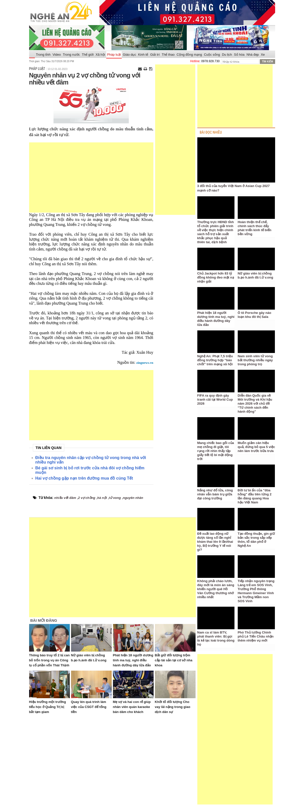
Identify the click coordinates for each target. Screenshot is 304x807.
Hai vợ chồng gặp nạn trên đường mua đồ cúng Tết (84, 478)
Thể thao (168, 54)
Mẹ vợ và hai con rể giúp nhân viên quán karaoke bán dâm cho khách (132, 707)
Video (56, 54)
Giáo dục (129, 54)
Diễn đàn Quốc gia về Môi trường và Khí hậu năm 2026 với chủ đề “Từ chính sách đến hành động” (255, 403)
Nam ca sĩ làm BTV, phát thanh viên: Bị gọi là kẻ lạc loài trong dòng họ (215, 638)
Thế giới (88, 54)
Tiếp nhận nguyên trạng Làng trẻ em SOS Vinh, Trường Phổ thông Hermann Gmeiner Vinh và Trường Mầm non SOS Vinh (256, 591)
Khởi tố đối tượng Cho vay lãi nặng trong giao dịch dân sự (172, 707)
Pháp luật (114, 54)
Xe (263, 54)
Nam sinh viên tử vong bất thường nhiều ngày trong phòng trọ (255, 360)
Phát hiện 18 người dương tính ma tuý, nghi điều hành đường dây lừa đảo (133, 660)
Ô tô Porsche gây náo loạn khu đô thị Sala (254, 315)
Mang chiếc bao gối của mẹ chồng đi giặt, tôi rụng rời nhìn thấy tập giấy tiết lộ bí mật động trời (215, 451)
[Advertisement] (91, 177)
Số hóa (239, 54)
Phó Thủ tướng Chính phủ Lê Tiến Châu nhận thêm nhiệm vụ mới (256, 636)
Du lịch (227, 54)
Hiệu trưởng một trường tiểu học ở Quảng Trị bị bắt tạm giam (47, 707)
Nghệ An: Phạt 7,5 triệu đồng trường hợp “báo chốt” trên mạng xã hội (215, 360)
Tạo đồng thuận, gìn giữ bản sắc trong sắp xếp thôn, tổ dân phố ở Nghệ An (256, 540)
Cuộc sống (212, 54)
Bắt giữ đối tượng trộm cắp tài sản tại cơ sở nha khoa (174, 660)
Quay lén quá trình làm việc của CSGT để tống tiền (88, 707)
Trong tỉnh (43, 54)
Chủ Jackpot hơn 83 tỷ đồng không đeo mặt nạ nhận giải (215, 277)
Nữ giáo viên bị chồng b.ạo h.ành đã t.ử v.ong (255, 275)
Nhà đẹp (253, 54)
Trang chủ (32, 54)
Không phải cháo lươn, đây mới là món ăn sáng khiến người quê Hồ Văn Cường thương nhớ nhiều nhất (215, 589)
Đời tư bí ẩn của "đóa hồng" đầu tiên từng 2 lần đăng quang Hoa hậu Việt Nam (255, 496)
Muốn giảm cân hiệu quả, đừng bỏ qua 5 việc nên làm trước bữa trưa (256, 447)
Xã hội (100, 54)
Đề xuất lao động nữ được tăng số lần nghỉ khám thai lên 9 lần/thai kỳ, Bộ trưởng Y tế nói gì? (215, 542)
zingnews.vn (144, 363)
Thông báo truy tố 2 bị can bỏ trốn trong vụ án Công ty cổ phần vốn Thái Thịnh (49, 660)
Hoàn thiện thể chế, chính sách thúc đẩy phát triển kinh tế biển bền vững (254, 228)
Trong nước (71, 54)
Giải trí (155, 54)
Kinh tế (143, 54)
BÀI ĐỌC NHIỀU (211, 132)
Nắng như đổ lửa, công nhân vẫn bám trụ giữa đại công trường (215, 494)
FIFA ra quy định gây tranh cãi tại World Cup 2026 (215, 399)
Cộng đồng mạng (189, 54)
